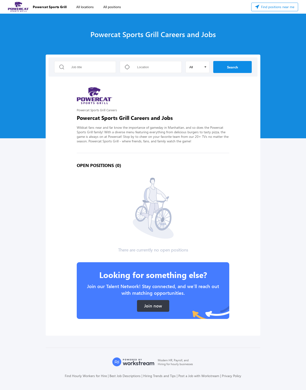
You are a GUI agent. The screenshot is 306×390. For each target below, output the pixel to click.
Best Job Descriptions (125, 375)
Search (232, 67)
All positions (112, 7)
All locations (85, 7)
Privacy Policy (231, 375)
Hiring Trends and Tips (159, 375)
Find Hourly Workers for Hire (86, 375)
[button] (197, 67)
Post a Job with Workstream (198, 375)
